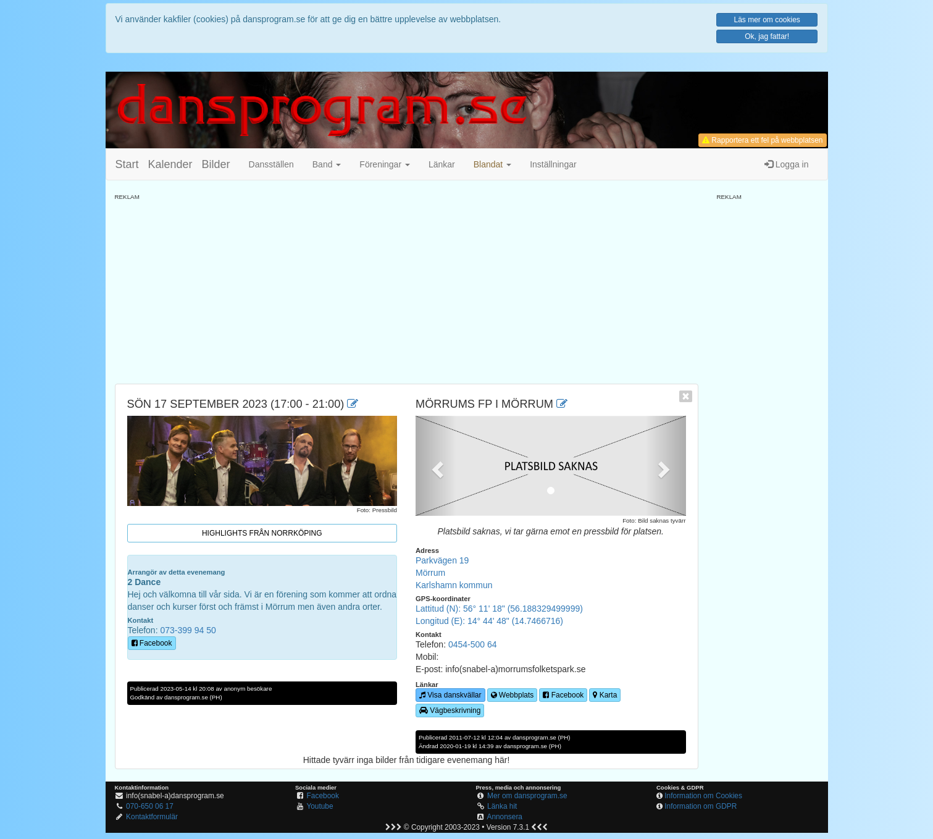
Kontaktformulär (152, 816)
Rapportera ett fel (762, 140)
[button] (492, 164)
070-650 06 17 (150, 806)
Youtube (319, 806)
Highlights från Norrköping (262, 533)
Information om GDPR (700, 806)
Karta (605, 695)
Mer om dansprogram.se (527, 795)
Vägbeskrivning (449, 710)
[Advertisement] (406, 287)
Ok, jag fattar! (767, 36)
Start (127, 164)
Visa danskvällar (450, 695)
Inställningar (553, 164)
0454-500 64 (472, 644)
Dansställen (271, 164)
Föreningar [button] (384, 164)
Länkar (442, 164)
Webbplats (512, 695)
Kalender (170, 164)
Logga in (786, 164)
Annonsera (504, 816)
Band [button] (326, 164)
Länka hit (502, 806)
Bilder (216, 164)
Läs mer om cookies (767, 19)
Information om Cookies (703, 795)
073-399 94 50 (187, 630)
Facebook (152, 643)
